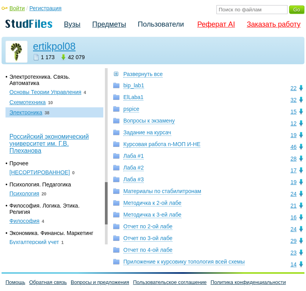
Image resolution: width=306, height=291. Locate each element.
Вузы (72, 24)
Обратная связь (48, 282)
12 (293, 123)
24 (293, 194)
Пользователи (161, 24)
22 (293, 88)
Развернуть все (143, 74)
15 (293, 111)
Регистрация (45, 8)
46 (293, 147)
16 (293, 217)
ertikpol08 (54, 46)
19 (293, 135)
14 (293, 264)
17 (293, 170)
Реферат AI (216, 24)
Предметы (109, 24)
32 (293, 100)
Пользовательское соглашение (170, 282)
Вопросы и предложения (100, 282)
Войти (17, 8)
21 (293, 205)
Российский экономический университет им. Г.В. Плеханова (49, 143)
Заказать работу (274, 24)
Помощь (15, 282)
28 (293, 158)
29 (293, 241)
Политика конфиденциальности (248, 282)
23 (293, 252)
